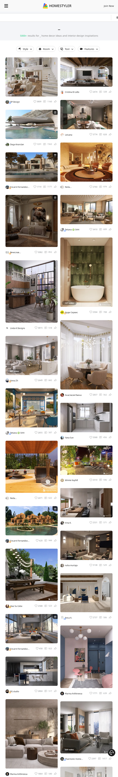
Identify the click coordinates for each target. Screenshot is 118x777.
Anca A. (68, 617)
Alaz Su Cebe (16, 606)
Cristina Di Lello (72, 91)
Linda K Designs (17, 328)
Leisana (68, 134)
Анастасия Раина (73, 394)
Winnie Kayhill (71, 480)
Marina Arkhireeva (18, 774)
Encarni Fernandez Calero (19, 187)
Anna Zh (14, 380)
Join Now (109, 6)
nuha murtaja (71, 565)
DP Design (15, 101)
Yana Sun (69, 437)
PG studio (14, 691)
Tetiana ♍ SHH (17, 432)
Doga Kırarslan (17, 144)
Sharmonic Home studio (73, 759)
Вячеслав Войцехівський (17, 252)
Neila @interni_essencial (19, 498)
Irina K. (68, 522)
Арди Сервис (71, 312)
